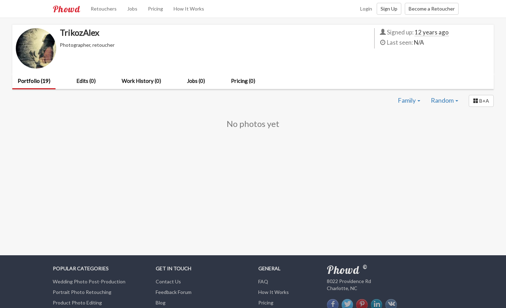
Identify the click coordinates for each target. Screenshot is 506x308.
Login (366, 9)
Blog (161, 303)
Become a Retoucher (432, 9)
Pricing (155, 9)
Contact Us (168, 281)
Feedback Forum (174, 292)
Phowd (66, 8)
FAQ (263, 281)
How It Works (189, 9)
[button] (481, 101)
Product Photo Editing (77, 303)
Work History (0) (141, 81)
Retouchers (104, 9)
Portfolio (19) (34, 81)
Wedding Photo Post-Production (89, 281)
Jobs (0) (196, 81)
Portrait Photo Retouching (82, 292)
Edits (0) (86, 81)
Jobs (132, 9)
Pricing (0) (243, 81)
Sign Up (389, 9)
